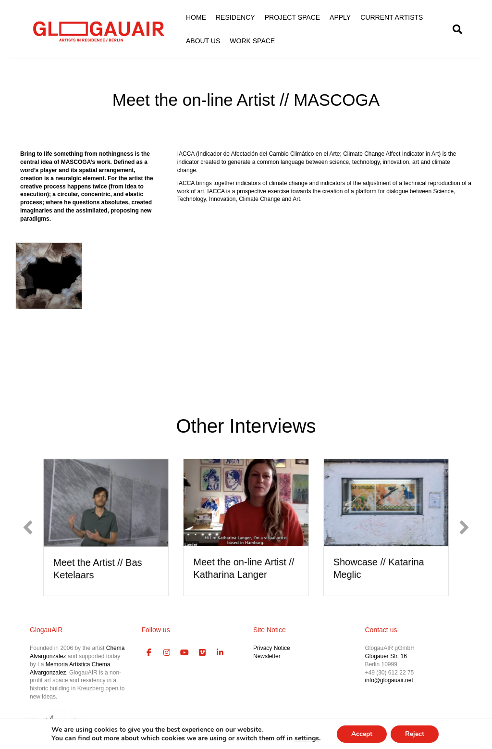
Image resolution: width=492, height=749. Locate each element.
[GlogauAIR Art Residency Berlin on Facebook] (149, 653)
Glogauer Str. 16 (386, 656)
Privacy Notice (271, 648)
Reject (414, 733)
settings (307, 738)
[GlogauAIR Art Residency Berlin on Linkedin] (220, 653)
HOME (196, 17)
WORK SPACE (252, 41)
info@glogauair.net (389, 680)
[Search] (455, 29)
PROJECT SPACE (292, 17)
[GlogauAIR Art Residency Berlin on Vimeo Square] (202, 653)
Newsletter (267, 656)
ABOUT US (203, 41)
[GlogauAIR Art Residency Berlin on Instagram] (166, 653)
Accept (361, 733)
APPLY (340, 17)
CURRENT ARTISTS (391, 17)
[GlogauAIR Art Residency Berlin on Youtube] (184, 653)
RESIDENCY (235, 17)
